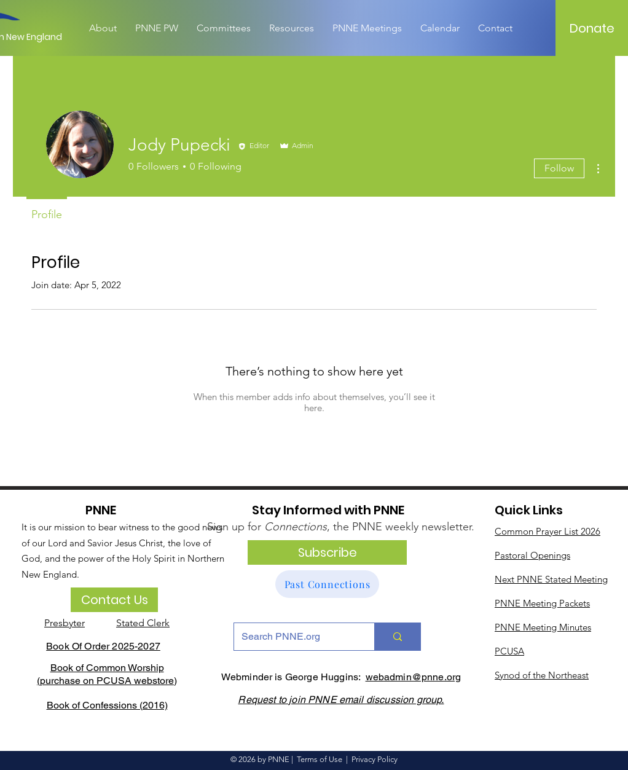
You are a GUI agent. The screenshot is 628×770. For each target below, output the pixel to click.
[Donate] (592, 28)
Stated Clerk (143, 623)
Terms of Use (319, 759)
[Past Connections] (327, 584)
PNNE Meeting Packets (542, 603)
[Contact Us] (114, 599)
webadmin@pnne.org (413, 677)
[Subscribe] (327, 552)
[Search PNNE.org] (294, 636)
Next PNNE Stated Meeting (551, 579)
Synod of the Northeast (542, 675)
